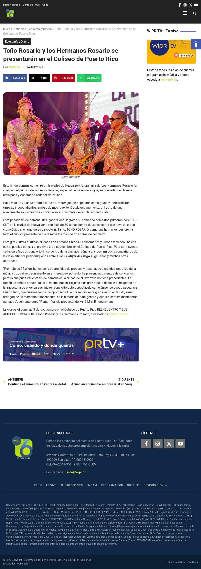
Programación (112, 485)
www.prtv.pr (169, 79)
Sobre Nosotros (11, 5)
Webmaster (23, 563)
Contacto (28, 5)
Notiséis (19, 29)
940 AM (92, 485)
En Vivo (51, 485)
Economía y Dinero (39, 29)
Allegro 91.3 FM (71, 485)
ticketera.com (119, 314)
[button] (196, 44)
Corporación (155, 485)
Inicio (6, 29)
